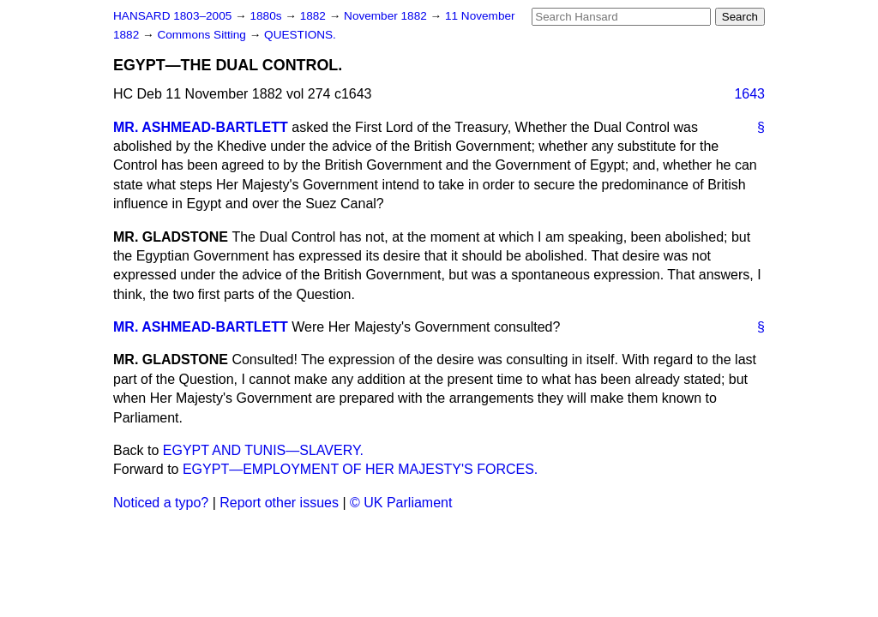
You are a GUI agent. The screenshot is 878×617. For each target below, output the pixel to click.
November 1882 (387, 15)
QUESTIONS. (300, 34)
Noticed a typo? (160, 502)
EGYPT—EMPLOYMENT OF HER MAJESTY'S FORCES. (360, 469)
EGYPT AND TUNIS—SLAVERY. (263, 450)
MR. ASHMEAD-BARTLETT (200, 127)
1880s (267, 15)
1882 (314, 15)
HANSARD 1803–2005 (172, 15)
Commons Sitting (203, 34)
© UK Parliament (401, 502)
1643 (749, 94)
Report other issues (279, 502)
